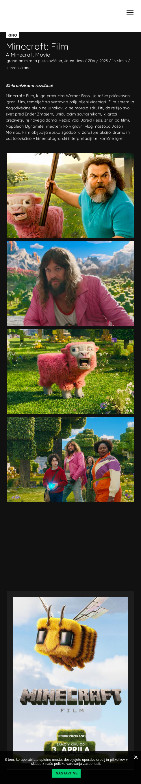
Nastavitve (67, 773)
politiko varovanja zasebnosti (77, 764)
